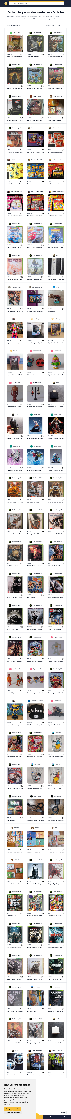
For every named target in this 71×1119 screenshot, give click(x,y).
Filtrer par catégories (13, 25)
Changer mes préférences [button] (13, 1112)
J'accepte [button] (8, 1109)
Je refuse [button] (17, 1109)
